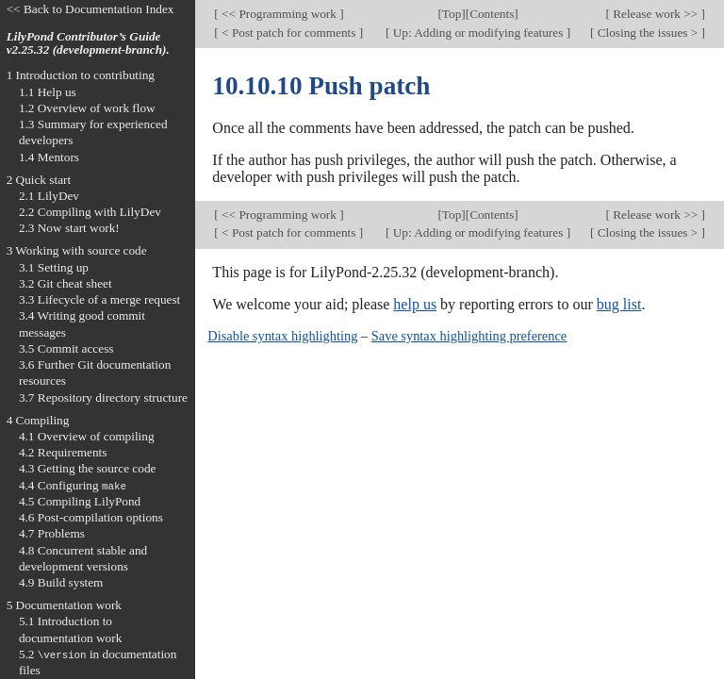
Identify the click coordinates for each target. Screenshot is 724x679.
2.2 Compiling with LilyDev (90, 212)
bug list (619, 304)
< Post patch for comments (289, 32)
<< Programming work (279, 14)
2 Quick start (39, 180)
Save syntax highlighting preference (469, 335)
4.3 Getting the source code (87, 468)
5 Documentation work (64, 605)
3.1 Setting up (54, 267)
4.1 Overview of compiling (87, 436)
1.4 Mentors (49, 157)
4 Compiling (38, 420)
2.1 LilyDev (49, 196)
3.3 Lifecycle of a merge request (99, 299)
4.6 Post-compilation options (91, 517)
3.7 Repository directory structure (103, 397)
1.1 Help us (47, 92)
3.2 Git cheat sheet (65, 283)
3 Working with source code (77, 250)
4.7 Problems (52, 533)
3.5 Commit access (66, 348)
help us (414, 304)
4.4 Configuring (72, 485)
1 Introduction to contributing (81, 75)
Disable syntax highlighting (282, 335)
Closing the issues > (647, 32)
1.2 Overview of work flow (87, 108)
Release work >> (655, 14)
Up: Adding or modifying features (477, 32)
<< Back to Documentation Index (90, 9)
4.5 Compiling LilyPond (79, 501)
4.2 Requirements (63, 452)
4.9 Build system (61, 582)
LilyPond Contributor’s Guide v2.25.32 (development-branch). (88, 43)
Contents (491, 14)
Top (451, 14)
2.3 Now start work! (69, 228)
